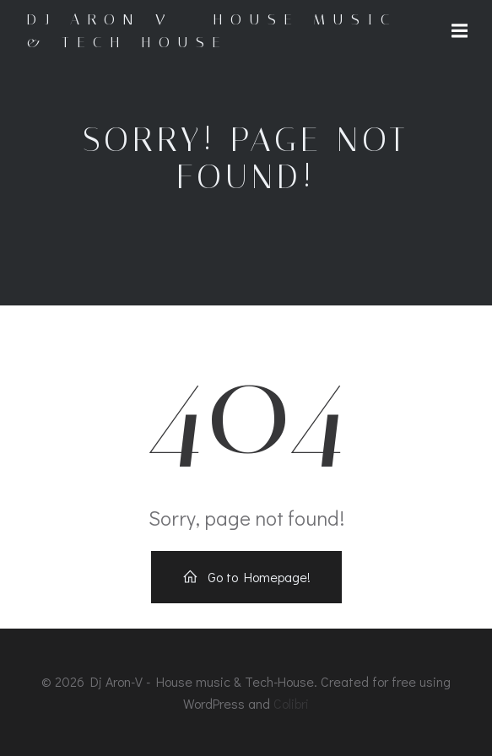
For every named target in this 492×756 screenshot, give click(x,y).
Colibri (291, 703)
